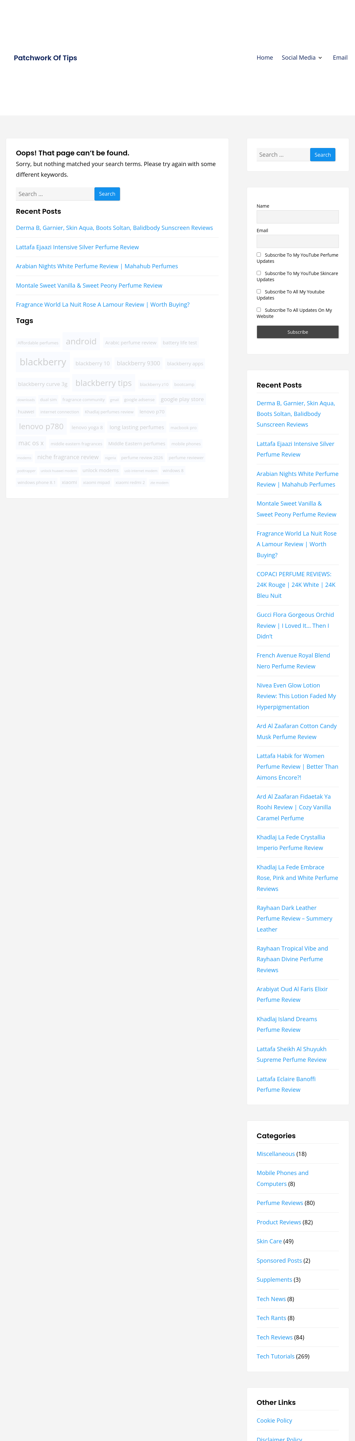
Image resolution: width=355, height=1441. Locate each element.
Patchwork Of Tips (45, 58)
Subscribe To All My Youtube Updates (291, 295)
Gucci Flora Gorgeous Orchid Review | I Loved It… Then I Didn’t (295, 625)
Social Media (299, 57)
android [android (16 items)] (81, 341)
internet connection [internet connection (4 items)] (59, 412)
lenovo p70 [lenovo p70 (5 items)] (152, 411)
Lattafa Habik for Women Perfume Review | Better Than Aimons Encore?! (298, 766)
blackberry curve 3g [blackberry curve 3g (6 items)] (42, 384)
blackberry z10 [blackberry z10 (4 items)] (154, 384)
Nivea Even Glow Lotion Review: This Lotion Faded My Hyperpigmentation (296, 696)
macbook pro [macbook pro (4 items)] (184, 427)
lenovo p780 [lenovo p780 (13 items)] (41, 426)
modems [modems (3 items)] (24, 458)
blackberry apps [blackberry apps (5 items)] (185, 363)
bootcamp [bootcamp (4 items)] (184, 384)
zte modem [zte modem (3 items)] (159, 482)
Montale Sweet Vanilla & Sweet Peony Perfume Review (89, 285)
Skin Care (269, 1241)
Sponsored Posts (279, 1260)
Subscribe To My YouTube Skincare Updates (297, 276)
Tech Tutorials (276, 1356)
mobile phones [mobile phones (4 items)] (186, 444)
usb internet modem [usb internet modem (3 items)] (140, 471)
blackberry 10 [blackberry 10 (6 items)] (92, 363)
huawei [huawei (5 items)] (26, 411)
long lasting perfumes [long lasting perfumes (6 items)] (137, 427)
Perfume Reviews (280, 1203)
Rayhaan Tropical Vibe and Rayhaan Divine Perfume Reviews (292, 959)
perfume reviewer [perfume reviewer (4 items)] (186, 457)
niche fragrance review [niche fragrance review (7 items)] (68, 457)
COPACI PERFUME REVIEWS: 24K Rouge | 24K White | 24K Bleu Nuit (296, 584)
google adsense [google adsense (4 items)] (139, 399)
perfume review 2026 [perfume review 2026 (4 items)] (142, 457)
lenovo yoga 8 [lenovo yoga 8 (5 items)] (87, 427)
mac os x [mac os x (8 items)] (31, 443)
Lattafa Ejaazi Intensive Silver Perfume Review (77, 247)
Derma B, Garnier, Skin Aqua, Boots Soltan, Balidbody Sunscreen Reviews (114, 228)
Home (265, 57)
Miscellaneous (276, 1154)
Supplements (274, 1279)
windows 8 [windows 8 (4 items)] (173, 470)
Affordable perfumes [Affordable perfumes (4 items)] (38, 343)
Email (340, 57)
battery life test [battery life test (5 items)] (180, 342)
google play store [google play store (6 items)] (182, 399)
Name (263, 206)
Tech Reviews (275, 1337)
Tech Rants (271, 1318)
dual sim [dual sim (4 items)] (48, 399)
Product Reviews (279, 1222)
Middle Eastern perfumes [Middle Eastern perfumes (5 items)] (136, 443)
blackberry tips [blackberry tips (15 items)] (103, 382)
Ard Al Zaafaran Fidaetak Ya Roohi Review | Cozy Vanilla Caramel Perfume (294, 807)
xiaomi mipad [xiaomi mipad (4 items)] (96, 482)
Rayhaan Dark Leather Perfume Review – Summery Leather (294, 918)
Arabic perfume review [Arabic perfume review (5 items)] (130, 342)
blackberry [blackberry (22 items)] (43, 361)
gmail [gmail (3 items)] (114, 400)
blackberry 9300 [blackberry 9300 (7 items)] (138, 363)
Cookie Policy (274, 1420)
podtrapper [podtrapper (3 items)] (26, 471)
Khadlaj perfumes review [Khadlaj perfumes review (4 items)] (109, 412)
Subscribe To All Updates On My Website (294, 313)
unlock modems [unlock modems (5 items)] (101, 470)
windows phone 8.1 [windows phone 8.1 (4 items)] (37, 482)
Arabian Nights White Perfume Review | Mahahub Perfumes (97, 266)
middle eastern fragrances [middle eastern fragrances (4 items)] (76, 444)
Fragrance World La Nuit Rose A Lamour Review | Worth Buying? (103, 304)
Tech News (271, 1299)
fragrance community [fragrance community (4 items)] (84, 399)
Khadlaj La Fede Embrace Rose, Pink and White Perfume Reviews (297, 878)
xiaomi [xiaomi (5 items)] (69, 482)
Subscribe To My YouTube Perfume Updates (298, 258)
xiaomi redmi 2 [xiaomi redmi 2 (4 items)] (130, 482)
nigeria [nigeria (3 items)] (110, 458)
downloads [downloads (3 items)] (26, 400)
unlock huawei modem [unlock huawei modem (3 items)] (59, 471)
